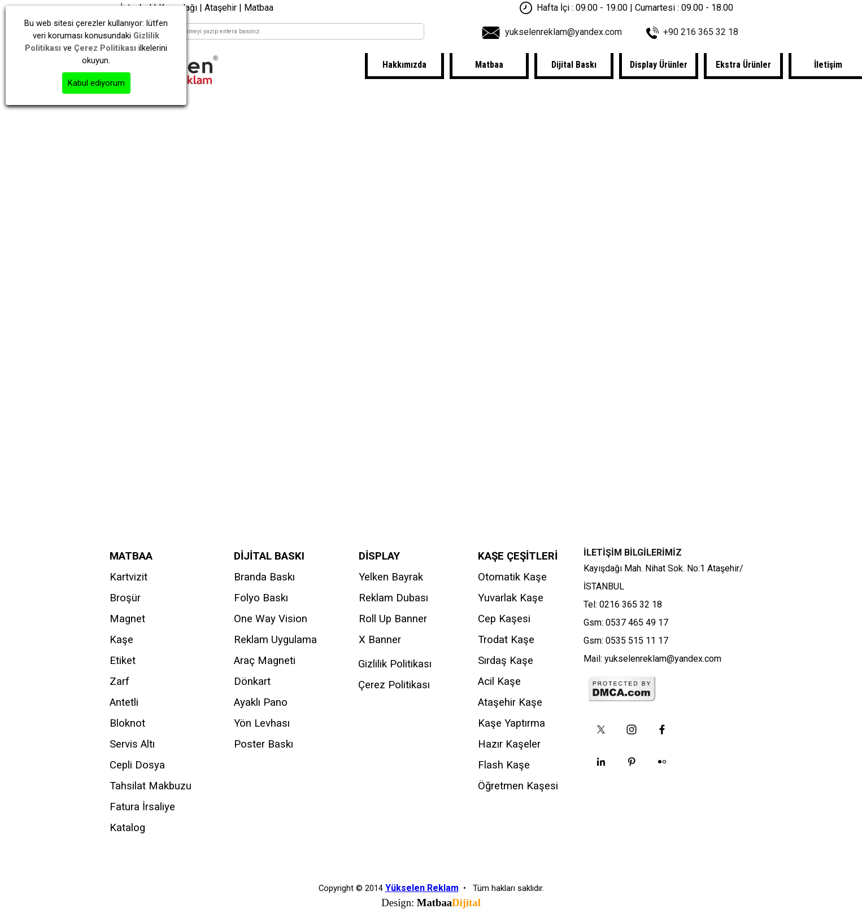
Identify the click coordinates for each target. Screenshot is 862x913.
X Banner (380, 640)
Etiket (123, 660)
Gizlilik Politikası (395, 664)
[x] (601, 729)
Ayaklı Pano (261, 702)
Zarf (119, 681)
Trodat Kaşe (506, 640)
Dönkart (252, 681)
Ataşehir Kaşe (510, 702)
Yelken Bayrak (391, 577)
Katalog (127, 828)
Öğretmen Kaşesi (518, 786)
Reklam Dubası (393, 598)
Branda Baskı (264, 577)
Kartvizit (128, 577)
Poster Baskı (263, 744)
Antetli (124, 702)
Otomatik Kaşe (512, 577)
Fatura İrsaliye (142, 807)
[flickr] (662, 762)
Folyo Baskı (261, 598)
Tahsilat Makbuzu (150, 786)
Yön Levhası (262, 723)
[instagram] (631, 729)
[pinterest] (631, 762)
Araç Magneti (264, 660)
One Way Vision (270, 619)
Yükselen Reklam (422, 888)
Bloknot (127, 723)
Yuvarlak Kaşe (510, 598)
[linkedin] (601, 762)
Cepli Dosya (137, 765)
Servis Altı (132, 744)
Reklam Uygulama (275, 640)
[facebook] (662, 729)
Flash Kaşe (504, 765)
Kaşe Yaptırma (511, 723)
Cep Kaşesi (504, 619)
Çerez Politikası (394, 685)
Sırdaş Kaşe (505, 660)
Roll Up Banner (393, 619)
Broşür (125, 598)
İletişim (828, 64)
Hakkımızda (404, 64)
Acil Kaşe (499, 681)
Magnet (127, 619)
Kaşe (121, 640)
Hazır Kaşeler (509, 744)
